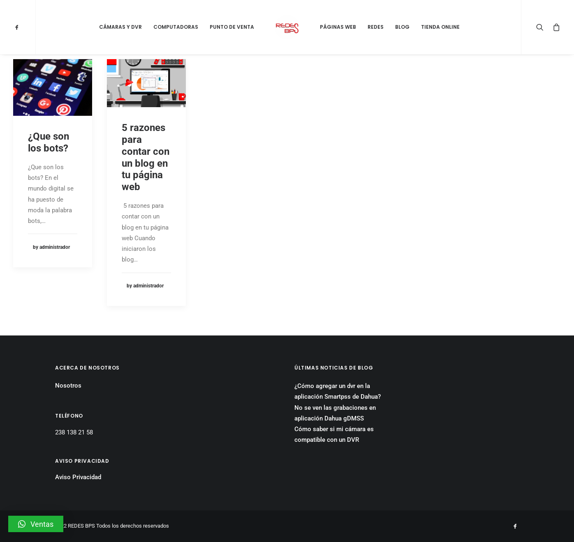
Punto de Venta (232, 26)
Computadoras (175, 26)
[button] (35, 524)
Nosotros (68, 385)
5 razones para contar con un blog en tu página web (145, 157)
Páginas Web (338, 26)
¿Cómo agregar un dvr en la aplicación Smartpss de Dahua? (337, 391)
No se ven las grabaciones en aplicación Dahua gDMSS (335, 413)
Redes (376, 26)
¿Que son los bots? (48, 142)
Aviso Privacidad (78, 477)
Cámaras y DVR (120, 26)
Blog (402, 26)
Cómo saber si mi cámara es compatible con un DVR (334, 434)
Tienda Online (440, 26)
